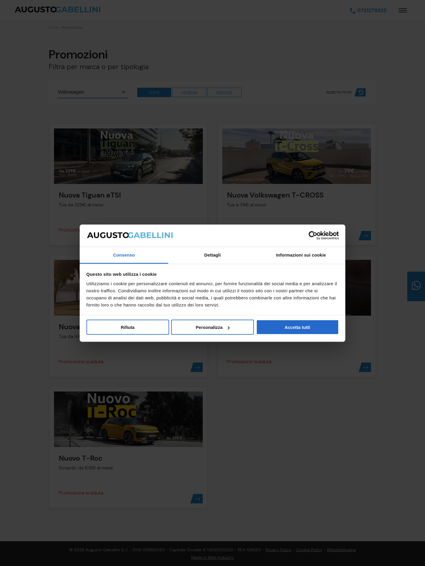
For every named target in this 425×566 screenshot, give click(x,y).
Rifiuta (128, 327)
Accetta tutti (297, 327)
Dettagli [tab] (212, 254)
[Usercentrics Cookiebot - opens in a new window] (313, 235)
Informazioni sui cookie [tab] (301, 254)
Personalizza (213, 327)
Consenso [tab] (124, 254)
